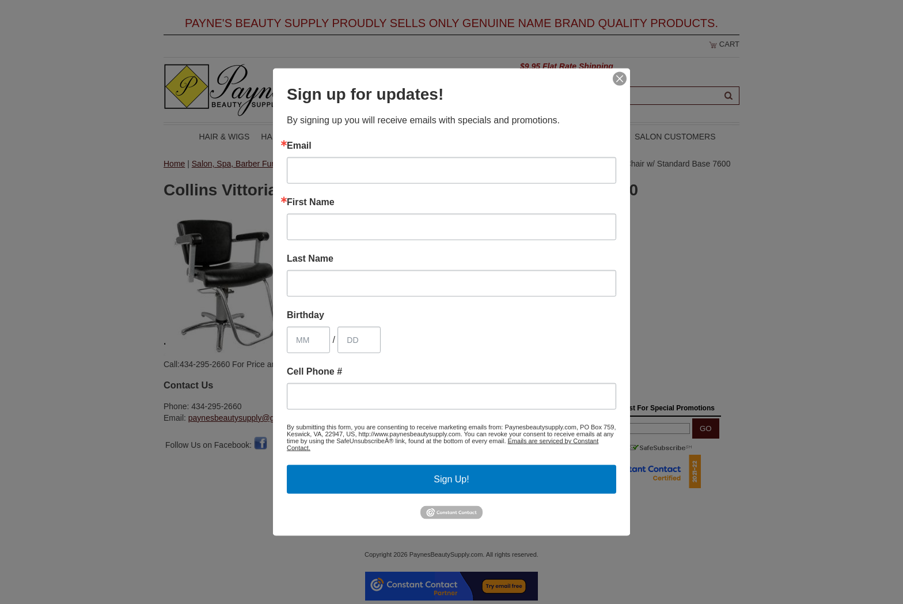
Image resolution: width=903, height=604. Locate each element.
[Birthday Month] (308, 340)
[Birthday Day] (359, 340)
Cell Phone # (314, 371)
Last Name (310, 258)
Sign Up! (451, 479)
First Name (311, 202)
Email (299, 145)
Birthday (305, 315)
